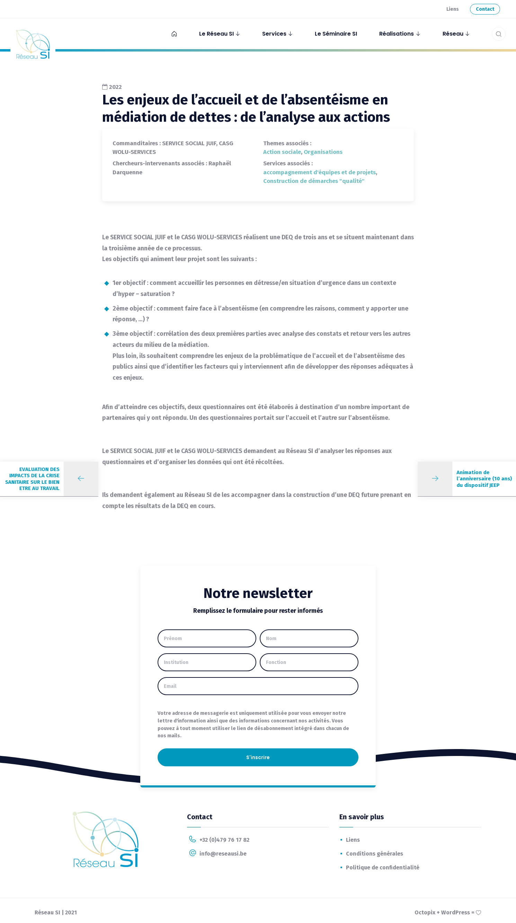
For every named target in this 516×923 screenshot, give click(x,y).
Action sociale (282, 151)
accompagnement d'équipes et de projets (319, 172)
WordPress (455, 912)
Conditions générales (374, 853)
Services (274, 34)
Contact (485, 9)
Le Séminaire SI (336, 34)
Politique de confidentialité (382, 867)
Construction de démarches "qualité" (314, 180)
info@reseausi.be (217, 853)
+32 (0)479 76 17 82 (218, 839)
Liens (452, 9)
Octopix (425, 912)
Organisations (323, 151)
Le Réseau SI (216, 34)
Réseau (453, 34)
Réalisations (396, 34)
